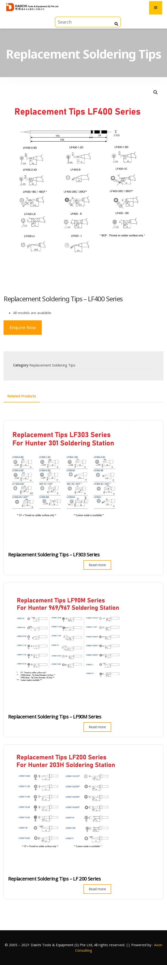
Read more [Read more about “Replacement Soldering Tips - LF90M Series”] (97, 727)
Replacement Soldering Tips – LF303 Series (54, 555)
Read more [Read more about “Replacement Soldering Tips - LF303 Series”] (97, 565)
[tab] (22, 396)
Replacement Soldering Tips (52, 365)
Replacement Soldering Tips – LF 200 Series (54, 879)
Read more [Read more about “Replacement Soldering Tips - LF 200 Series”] (97, 889)
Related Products (21, 396)
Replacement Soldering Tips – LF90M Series (54, 717)
